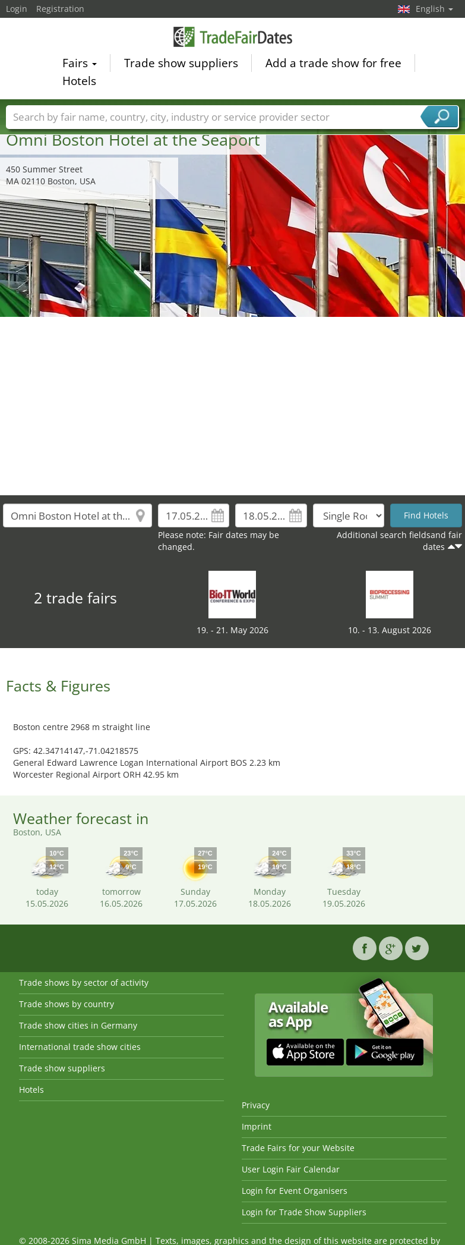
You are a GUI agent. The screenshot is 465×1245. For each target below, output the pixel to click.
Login (16, 8)
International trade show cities (80, 1046)
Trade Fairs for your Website (298, 1147)
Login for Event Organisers (294, 1190)
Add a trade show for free (333, 65)
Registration (60, 8)
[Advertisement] (233, 406)
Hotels (79, 82)
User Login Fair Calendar (291, 1169)
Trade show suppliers (181, 65)
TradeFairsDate (232, 38)
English (434, 8)
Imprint (256, 1126)
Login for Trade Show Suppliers (304, 1212)
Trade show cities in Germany (78, 1025)
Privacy (256, 1105)
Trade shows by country (66, 1004)
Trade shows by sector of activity (83, 982)
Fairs (79, 65)
